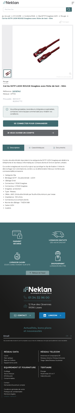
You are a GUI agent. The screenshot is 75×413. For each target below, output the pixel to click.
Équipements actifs (10, 363)
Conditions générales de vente (14, 389)
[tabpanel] (37, 185)
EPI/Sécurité (8, 376)
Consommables (9, 378)
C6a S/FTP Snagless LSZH (48, 16)
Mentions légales (10, 394)
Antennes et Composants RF (50, 356)
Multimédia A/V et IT (48, 374)
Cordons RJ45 (29, 16)
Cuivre (6, 356)
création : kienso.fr (10, 396)
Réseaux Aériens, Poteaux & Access (53, 358)
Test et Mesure (9, 374)
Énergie (43, 371)
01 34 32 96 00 (38, 297)
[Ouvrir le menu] (73, 3)
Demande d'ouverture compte (14, 385)
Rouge (63, 16)
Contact (6, 383)
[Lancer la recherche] (69, 9)
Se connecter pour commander (30, 123)
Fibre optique (8, 358)
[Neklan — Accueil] (11, 2)
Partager (64, 22)
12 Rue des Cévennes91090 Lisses (40, 306)
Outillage (7, 371)
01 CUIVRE (17, 16)
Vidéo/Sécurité (46, 376)
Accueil (6, 16)
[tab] (13, 148)
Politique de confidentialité (13, 392)
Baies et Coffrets (9, 360)
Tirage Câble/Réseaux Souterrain (51, 360)
